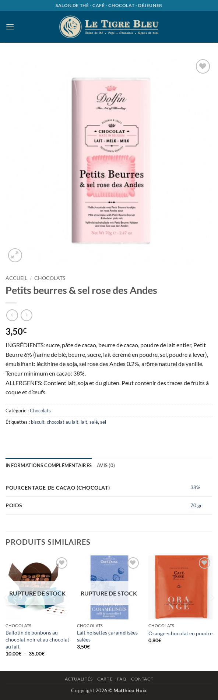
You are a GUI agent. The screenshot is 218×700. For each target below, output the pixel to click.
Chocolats (49, 278)
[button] (10, 27)
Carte (104, 679)
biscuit (38, 422)
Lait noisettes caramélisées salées (107, 636)
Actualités (79, 679)
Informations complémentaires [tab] (49, 465)
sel (103, 422)
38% (195, 487)
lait (84, 422)
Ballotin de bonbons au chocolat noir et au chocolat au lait (37, 639)
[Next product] (12, 315)
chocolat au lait (62, 422)
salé (93, 422)
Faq (122, 679)
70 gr (196, 505)
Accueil (16, 278)
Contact (142, 679)
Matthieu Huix (130, 690)
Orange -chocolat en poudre (180, 633)
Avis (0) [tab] (106, 465)
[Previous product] (26, 315)
